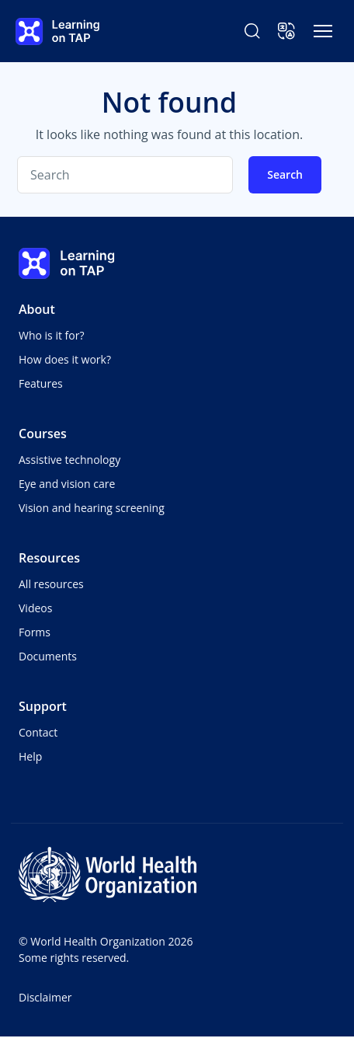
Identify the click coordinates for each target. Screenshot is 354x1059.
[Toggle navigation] (322, 31)
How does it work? (65, 359)
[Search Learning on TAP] (252, 31)
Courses (43, 433)
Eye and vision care (67, 483)
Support (43, 706)
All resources (51, 584)
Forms (34, 632)
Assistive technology (69, 459)
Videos (35, 608)
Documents (48, 656)
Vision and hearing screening (92, 507)
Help (30, 756)
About (37, 309)
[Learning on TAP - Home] (57, 31)
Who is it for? (51, 335)
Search (285, 174)
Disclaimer (45, 997)
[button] (286, 31)
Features (41, 383)
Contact (38, 732)
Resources (49, 557)
